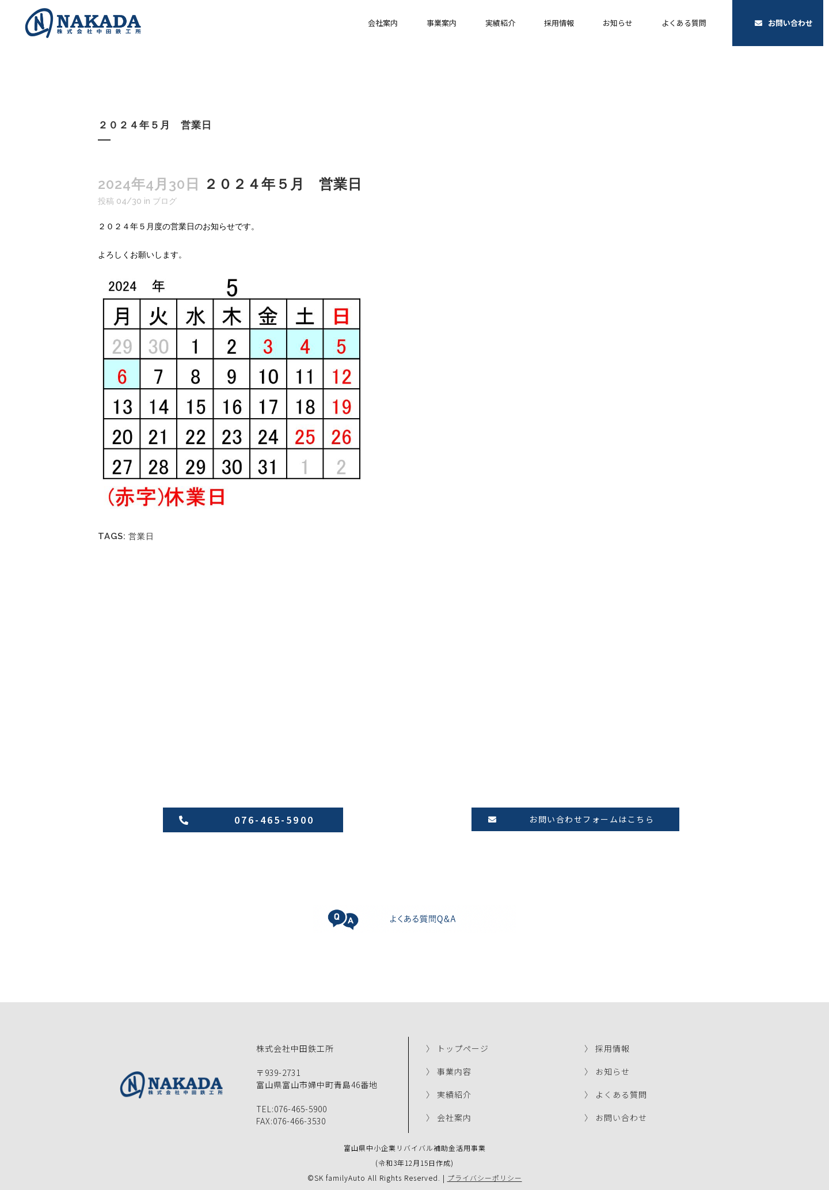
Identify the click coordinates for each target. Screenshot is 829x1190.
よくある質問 (683, 22)
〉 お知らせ (607, 1070)
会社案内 (383, 22)
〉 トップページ (457, 1047)
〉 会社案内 (448, 1116)
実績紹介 (500, 22)
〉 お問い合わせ (615, 1116)
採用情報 (559, 22)
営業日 (141, 535)
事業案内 (442, 22)
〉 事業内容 (448, 1070)
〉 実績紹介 (448, 1093)
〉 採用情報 (607, 1047)
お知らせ (618, 22)
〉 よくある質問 (615, 1093)
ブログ (165, 201)
